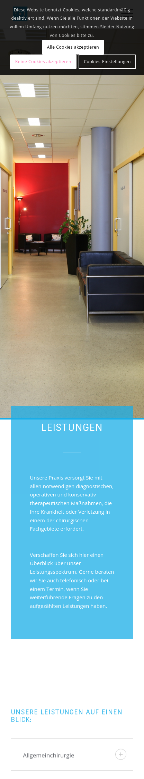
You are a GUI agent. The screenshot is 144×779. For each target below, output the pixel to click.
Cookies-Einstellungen (107, 62)
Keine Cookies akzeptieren (43, 62)
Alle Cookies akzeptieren (73, 47)
